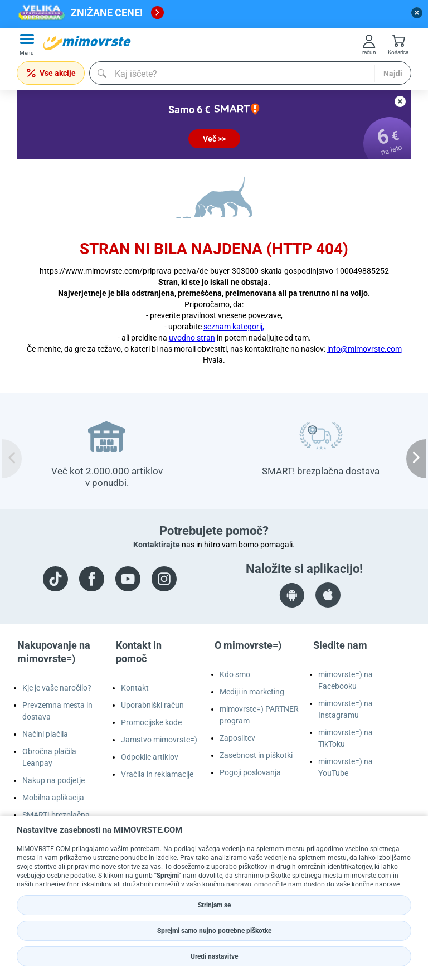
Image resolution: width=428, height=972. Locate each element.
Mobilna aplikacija (53, 797)
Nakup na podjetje (53, 780)
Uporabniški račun (152, 705)
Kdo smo (235, 674)
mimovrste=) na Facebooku (345, 680)
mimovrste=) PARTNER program (259, 714)
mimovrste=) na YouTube (345, 767)
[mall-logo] (87, 43)
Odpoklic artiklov (149, 756)
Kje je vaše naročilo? (56, 687)
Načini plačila (45, 734)
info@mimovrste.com (364, 348)
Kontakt (135, 687)
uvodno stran (192, 337)
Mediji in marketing (252, 691)
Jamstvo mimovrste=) (159, 739)
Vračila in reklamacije (157, 774)
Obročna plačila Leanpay (49, 757)
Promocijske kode (151, 722)
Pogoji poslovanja (250, 772)
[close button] (416, 12)
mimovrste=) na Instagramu (345, 709)
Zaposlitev (237, 737)
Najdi (392, 73)
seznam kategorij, (233, 326)
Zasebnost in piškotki (256, 755)
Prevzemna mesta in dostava (57, 711)
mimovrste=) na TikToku (345, 738)
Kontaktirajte (156, 544)
